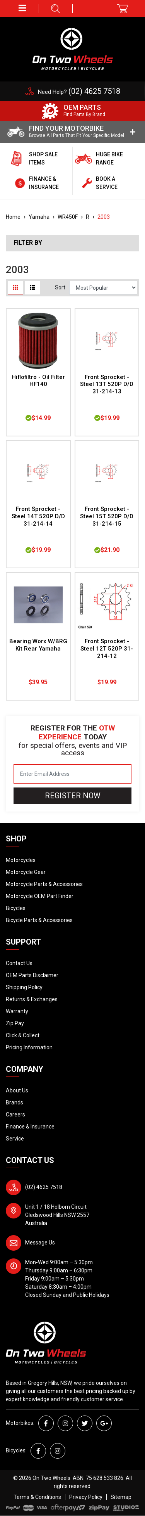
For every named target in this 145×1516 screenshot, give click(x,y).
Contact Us (19, 963)
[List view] (32, 287)
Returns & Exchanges (32, 999)
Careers (15, 1114)
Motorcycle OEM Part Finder (39, 896)
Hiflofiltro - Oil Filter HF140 (38, 381)
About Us (17, 1090)
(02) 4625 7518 (43, 1187)
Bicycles (16, 908)
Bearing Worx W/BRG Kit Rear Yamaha (38, 645)
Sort (60, 287)
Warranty (17, 1011)
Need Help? (79, 91)
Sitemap (121, 1497)
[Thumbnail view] (15, 287)
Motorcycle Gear (26, 872)
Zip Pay (15, 1023)
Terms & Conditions (37, 1497)
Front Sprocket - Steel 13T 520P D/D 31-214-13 (106, 384)
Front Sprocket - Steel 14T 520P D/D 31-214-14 (38, 516)
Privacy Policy (85, 1497)
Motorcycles (21, 860)
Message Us (40, 1242)
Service (15, 1138)
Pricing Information (29, 1047)
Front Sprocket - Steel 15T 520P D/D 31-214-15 (106, 516)
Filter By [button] (28, 242)
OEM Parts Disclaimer (32, 975)
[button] (22, 8)
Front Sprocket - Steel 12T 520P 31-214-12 (106, 648)
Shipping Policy (24, 987)
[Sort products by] (103, 287)
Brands (14, 1102)
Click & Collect (22, 1035)
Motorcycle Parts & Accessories (44, 884)
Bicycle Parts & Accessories (39, 920)
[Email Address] (72, 774)
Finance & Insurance (30, 1126)
